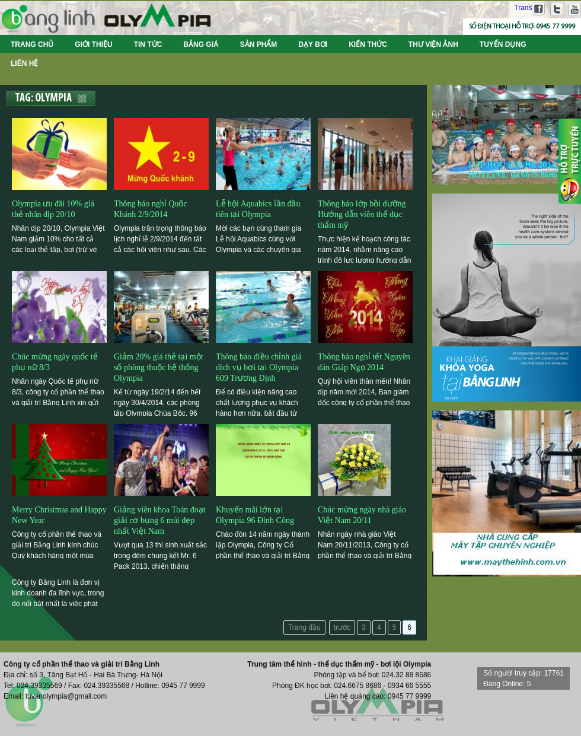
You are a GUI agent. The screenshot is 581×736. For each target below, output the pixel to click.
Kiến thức (368, 44)
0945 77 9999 (555, 26)
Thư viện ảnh (433, 44)
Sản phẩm (258, 44)
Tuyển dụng (503, 44)
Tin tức (148, 44)
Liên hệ (24, 63)
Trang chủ (32, 44)
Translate (521, 8)
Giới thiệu (93, 44)
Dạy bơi (312, 44)
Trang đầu (304, 627)
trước (342, 627)
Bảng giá (200, 44)
